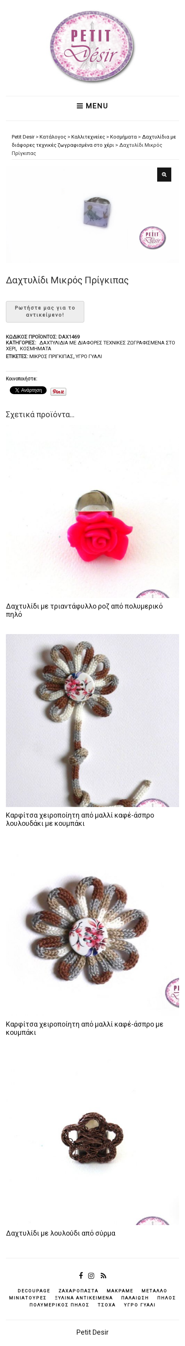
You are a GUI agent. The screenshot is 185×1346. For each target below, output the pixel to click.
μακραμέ (120, 1291)
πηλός (166, 1298)
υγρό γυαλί (89, 356)
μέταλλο (154, 1291)
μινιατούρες (28, 1298)
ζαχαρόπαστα (78, 1291)
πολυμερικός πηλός (59, 1305)
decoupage (34, 1291)
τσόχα (107, 1305)
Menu (92, 106)
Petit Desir (92, 1332)
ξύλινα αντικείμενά (84, 1298)
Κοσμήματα (35, 348)
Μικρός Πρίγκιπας (51, 356)
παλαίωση (135, 1298)
